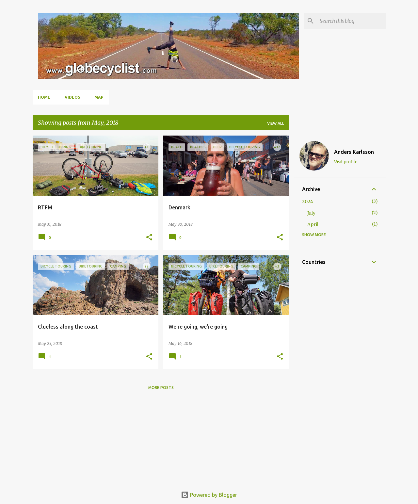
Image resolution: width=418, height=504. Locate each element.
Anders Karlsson (354, 152)
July (311, 213)
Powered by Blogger (209, 495)
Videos (72, 97)
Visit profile (346, 161)
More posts (161, 387)
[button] (149, 237)
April (312, 224)
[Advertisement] (340, 380)
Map (99, 97)
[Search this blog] (351, 21)
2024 (307, 201)
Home (44, 97)
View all (275, 123)
